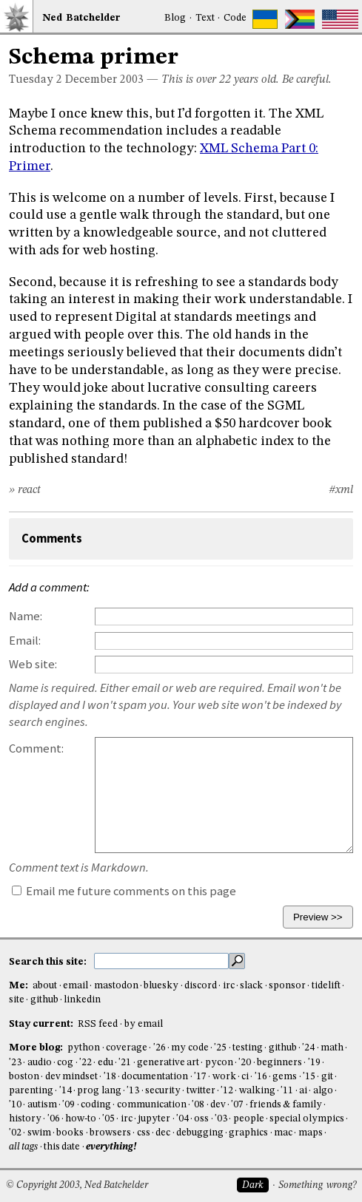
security (163, 1091)
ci (245, 1077)
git (327, 1077)
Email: (25, 640)
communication (152, 1105)
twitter (201, 1091)
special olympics (306, 1119)
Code (235, 18)
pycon (219, 1062)
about (45, 986)
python (83, 1048)
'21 (124, 1062)
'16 (261, 1077)
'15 (309, 1077)
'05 (108, 1119)
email (75, 986)
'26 (159, 1048)
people (248, 1119)
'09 (68, 1105)
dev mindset (71, 1077)
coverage (126, 1048)
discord (200, 986)
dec (162, 1133)
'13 (133, 1091)
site (16, 1000)
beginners (279, 1062)
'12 (227, 1091)
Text (205, 18)
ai (303, 1091)
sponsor (287, 986)
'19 (314, 1062)
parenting (31, 1091)
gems (284, 1077)
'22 (85, 1062)
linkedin (82, 1000)
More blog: (37, 1048)
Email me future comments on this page (124, 891)
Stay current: (42, 1024)
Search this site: (49, 961)
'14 (65, 1091)
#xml (341, 490)
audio (39, 1062)
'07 (237, 1105)
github (44, 1000)
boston (24, 1077)
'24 (308, 1048)
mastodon (116, 986)
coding (96, 1105)
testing (247, 1048)
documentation (154, 1077)
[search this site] (161, 961)
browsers (110, 1133)
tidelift (326, 986)
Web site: (33, 664)
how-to (80, 1119)
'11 (287, 1091)
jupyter (154, 1119)
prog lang (99, 1091)
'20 (244, 1062)
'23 (15, 1062)
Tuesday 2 (35, 80)
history (25, 1119)
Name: (25, 616)
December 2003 (104, 80)
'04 (182, 1119)
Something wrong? (317, 1185)
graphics (248, 1133)
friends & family (285, 1105)
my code (189, 1048)
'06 (53, 1119)
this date (62, 1147)
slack (251, 986)
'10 (15, 1105)
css (143, 1133)
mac (283, 1133)
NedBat (81, 18)
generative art (168, 1062)
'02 (15, 1133)
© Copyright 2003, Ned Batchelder (77, 1185)
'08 (198, 1105)
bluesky (161, 986)
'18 (110, 1077)
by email (143, 1024)
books (70, 1133)
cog (65, 1062)
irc (229, 986)
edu (105, 1062)
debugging (200, 1133)
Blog (175, 18)
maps (310, 1133)
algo (323, 1091)
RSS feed (98, 1024)
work (224, 1077)
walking (257, 1091)
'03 (221, 1119)
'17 (200, 1077)
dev (218, 1105)
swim (39, 1133)
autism (42, 1105)
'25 (220, 1048)
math (332, 1048)
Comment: (36, 748)
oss (201, 1119)
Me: (19, 986)
